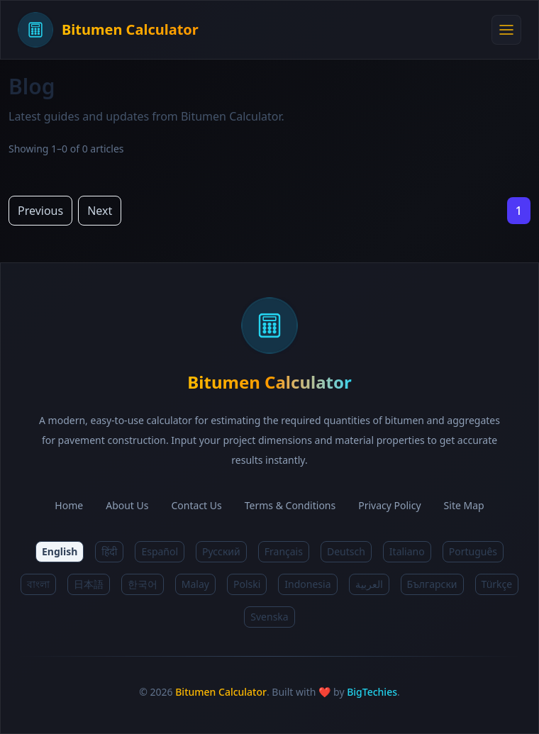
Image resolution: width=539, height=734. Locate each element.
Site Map (464, 505)
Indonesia (307, 584)
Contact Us (197, 505)
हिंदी (109, 551)
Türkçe (497, 584)
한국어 (142, 584)
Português (473, 551)
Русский (221, 551)
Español (159, 551)
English (59, 551)
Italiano (407, 551)
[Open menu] (506, 30)
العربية (369, 584)
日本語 (89, 584)
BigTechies (372, 692)
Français (284, 551)
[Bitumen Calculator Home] (254, 30)
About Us (127, 505)
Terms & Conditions (290, 505)
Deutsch (346, 551)
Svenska (269, 616)
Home (69, 505)
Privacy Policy (389, 505)
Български (432, 584)
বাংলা (38, 584)
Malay (195, 584)
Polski (246, 584)
